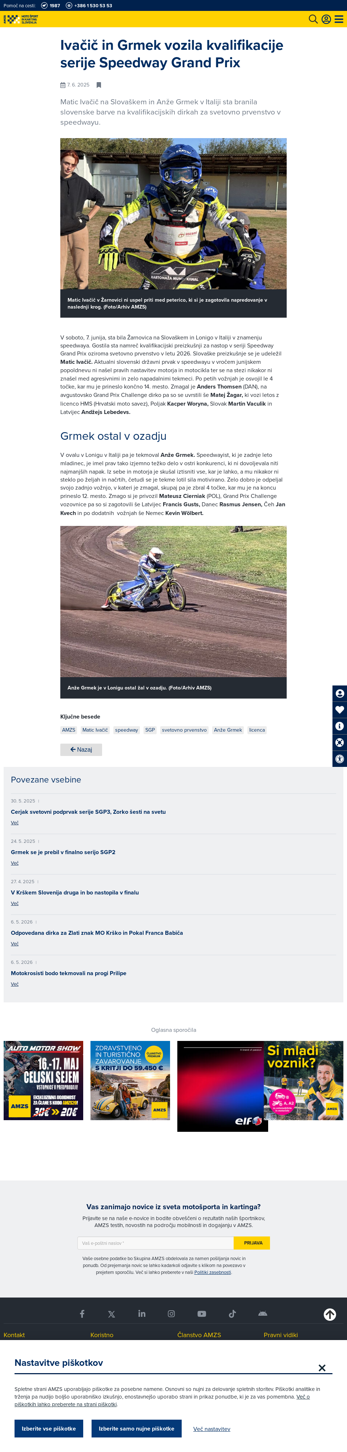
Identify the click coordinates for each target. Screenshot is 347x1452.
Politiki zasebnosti (212, 1272)
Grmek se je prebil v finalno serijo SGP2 (63, 852)
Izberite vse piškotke (49, 1428)
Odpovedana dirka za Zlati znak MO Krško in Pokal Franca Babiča (97, 933)
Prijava (253, 1242)
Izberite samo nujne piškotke (136, 1428)
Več (15, 822)
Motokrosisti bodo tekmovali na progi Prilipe (68, 973)
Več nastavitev (211, 1429)
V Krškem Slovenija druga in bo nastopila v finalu (75, 892)
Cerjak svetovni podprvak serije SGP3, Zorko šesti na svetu (88, 812)
